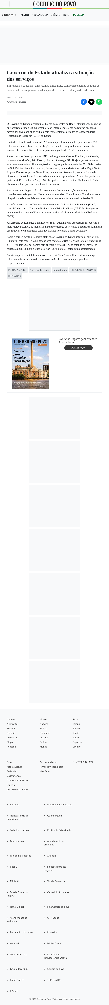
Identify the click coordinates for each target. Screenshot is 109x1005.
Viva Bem (45, 771)
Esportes (77, 742)
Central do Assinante (58, 892)
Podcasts (11, 746)
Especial (11, 785)
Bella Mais (12, 771)
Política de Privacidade (59, 830)
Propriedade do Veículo (59, 804)
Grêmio (77, 746)
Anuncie (51, 855)
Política (43, 728)
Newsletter (12, 724)
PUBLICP (78, 14)
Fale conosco (17, 841)
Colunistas (12, 737)
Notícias (44, 724)
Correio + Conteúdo (17, 789)
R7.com (14, 991)
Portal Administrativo (21, 932)
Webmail (14, 943)
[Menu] (6, 4)
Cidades (7, 15)
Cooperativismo (48, 762)
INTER (66, 14)
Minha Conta (54, 943)
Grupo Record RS (19, 969)
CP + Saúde (53, 917)
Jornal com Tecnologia (51, 766)
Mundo (43, 746)
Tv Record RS (54, 980)
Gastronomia (14, 775)
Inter (9, 762)
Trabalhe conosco (19, 830)
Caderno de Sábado (17, 780)
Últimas (11, 719)
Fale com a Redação (20, 855)
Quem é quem (54, 815)
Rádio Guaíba (17, 980)
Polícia (43, 742)
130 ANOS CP (40, 14)
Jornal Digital (17, 906)
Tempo (76, 724)
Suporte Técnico (18, 954)
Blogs (10, 742)
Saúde (76, 733)
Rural (75, 719)
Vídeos (43, 719)
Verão (76, 737)
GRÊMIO (55, 14)
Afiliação (14, 804)
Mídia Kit (14, 881)
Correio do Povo (84, 761)
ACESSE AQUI (78, 347)
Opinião (11, 733)
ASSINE (25, 14)
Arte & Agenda (14, 766)
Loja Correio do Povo (58, 906)
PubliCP (11, 728)
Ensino (76, 728)
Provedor (52, 932)
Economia (45, 733)
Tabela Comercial (56, 881)
